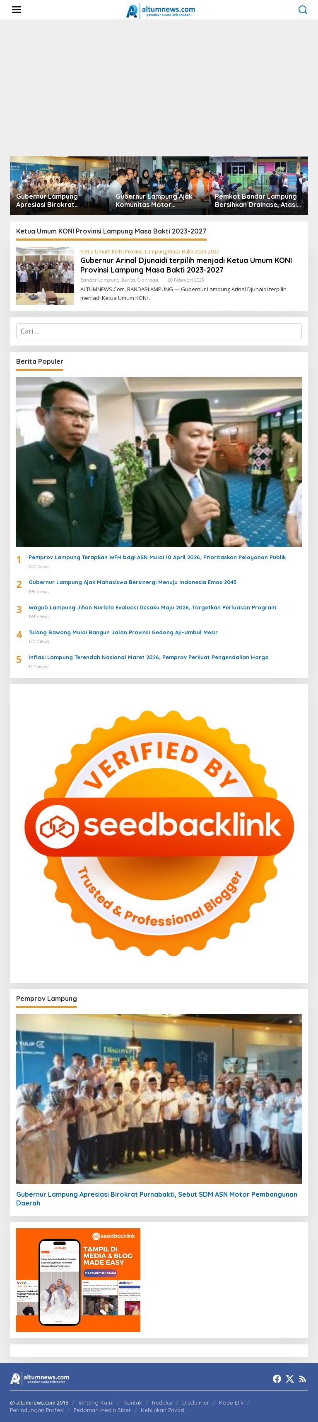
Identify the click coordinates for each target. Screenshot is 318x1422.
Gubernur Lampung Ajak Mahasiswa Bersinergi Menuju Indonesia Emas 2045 (133, 582)
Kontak (132, 1402)
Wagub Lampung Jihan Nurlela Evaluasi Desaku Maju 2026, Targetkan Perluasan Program (152, 607)
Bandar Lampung (100, 280)
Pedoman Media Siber (102, 1410)
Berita (128, 280)
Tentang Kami (95, 1402)
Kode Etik (231, 1402)
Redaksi (162, 1402)
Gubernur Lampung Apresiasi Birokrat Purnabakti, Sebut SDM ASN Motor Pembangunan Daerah (57, 200)
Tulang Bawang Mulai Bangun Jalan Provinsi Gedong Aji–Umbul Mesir (123, 632)
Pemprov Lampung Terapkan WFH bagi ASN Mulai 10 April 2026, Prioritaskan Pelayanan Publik (157, 557)
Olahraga (147, 280)
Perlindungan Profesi (37, 1410)
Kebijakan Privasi (162, 1410)
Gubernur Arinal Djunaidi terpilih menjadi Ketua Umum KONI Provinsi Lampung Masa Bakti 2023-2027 (186, 265)
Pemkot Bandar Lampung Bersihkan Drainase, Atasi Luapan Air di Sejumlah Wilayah (256, 200)
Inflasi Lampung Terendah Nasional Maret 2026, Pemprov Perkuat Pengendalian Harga (149, 657)
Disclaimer (195, 1402)
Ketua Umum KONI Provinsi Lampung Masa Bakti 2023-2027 (149, 251)
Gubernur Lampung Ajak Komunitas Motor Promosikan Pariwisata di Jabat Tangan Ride (156, 200)
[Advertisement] (159, 88)
